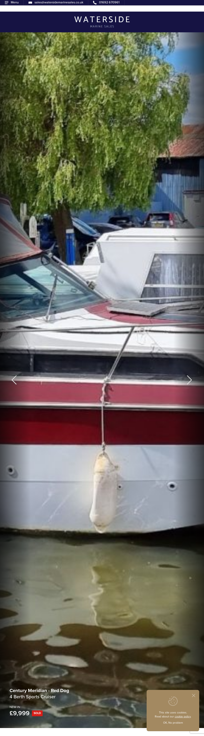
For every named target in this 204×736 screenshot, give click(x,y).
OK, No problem (173, 722)
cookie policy (183, 716)
